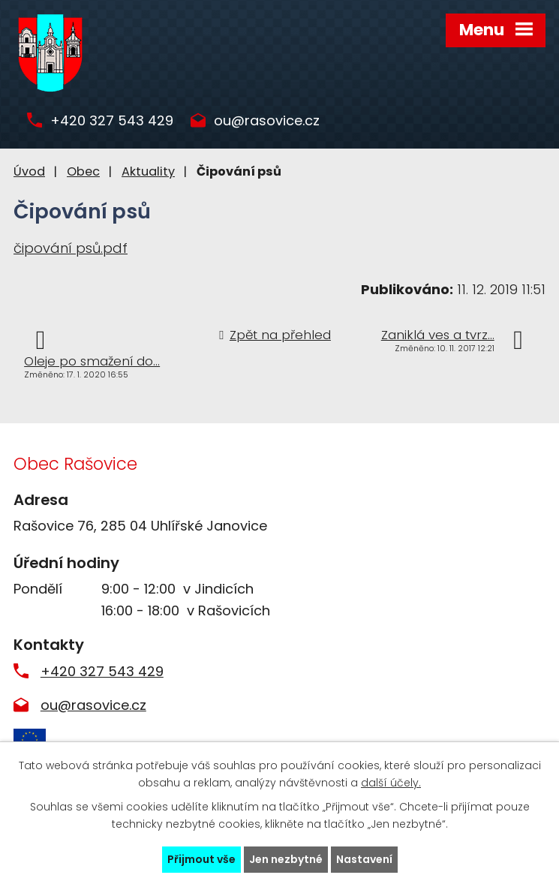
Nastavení (364, 859)
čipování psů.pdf (71, 248)
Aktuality (148, 171)
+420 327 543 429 (111, 121)
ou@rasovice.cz (267, 121)
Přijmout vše (201, 859)
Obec (83, 171)
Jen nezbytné (286, 859)
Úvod (29, 171)
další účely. (391, 782)
